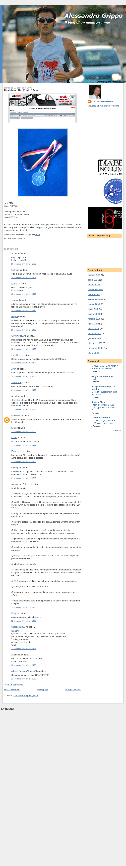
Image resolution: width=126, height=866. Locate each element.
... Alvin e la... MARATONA (104, 366)
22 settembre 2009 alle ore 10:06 (23, 607)
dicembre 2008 (95, 343)
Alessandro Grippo (20, 484)
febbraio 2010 (94, 284)
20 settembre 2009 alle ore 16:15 (23, 278)
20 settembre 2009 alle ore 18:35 (23, 330)
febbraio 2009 (94, 333)
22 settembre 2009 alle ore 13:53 (23, 621)
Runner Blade (98, 402)
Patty (13, 613)
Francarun (16, 451)
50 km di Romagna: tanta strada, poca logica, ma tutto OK (104, 407)
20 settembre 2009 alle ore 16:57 (23, 311)
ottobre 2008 (94, 353)
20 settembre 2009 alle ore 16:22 (23, 294)
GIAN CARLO (18, 336)
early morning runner (102, 376)
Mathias (15, 270)
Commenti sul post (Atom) (25, 695)
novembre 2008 (95, 348)
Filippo (14, 316)
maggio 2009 (94, 319)
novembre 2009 (95, 289)
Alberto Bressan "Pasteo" (23, 671)
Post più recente (11, 689)
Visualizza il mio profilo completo (103, 106)
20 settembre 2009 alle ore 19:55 (23, 349)
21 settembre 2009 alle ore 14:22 (23, 445)
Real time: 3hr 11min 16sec (21, 90)
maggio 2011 (94, 275)
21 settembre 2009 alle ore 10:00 (23, 390)
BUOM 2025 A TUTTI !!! (102, 369)
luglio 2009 (93, 309)
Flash (93, 379)
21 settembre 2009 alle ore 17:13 (23, 478)
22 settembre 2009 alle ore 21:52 (23, 679)
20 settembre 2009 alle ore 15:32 (23, 264)
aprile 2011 (93, 280)
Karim (14, 437)
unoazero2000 (18, 627)
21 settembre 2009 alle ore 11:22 (23, 432)
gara (14, 238)
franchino (15, 355)
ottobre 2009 (94, 294)
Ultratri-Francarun (100, 417)
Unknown (15, 415)
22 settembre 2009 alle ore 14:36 (23, 649)
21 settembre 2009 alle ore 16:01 (23, 462)
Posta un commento (13, 684)
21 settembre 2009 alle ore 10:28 (23, 409)
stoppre (14, 300)
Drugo (14, 283)
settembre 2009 (95, 299)
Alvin (13, 369)
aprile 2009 (93, 323)
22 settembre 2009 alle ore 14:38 (23, 665)
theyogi (14, 467)
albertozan (16, 382)
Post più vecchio (73, 689)
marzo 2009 (93, 328)
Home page (42, 689)
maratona (21, 238)
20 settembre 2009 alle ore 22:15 (23, 363)
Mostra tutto (117, 430)
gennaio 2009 (94, 338)
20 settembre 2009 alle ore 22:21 (23, 376)
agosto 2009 (94, 304)
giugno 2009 (94, 314)
